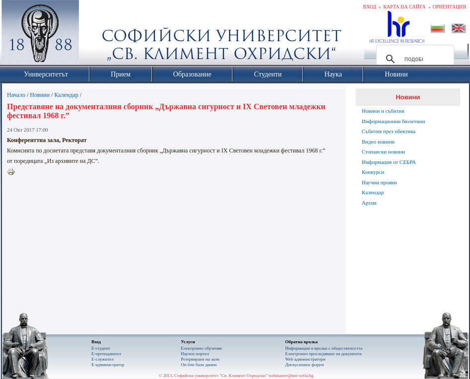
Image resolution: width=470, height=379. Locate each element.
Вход (370, 6)
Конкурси (373, 172)
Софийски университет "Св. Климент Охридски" (96, 35)
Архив (369, 203)
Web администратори (305, 359)
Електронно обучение (201, 348)
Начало (16, 94)
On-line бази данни (199, 364)
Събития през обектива (388, 131)
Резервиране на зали (200, 359)
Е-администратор (107, 364)
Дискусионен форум (304, 364)
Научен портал (195, 353)
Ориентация (449, 6)
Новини (40, 94)
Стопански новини (383, 151)
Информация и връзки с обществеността (323, 348)
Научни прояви (379, 182)
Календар (66, 94)
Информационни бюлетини (393, 121)
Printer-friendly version (13, 172)
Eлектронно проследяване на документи (323, 353)
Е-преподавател (106, 353)
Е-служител (102, 359)
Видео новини (378, 142)
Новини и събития (383, 111)
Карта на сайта (404, 6)
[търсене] (413, 59)
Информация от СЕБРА (389, 162)
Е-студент (100, 348)
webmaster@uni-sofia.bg (290, 375)
